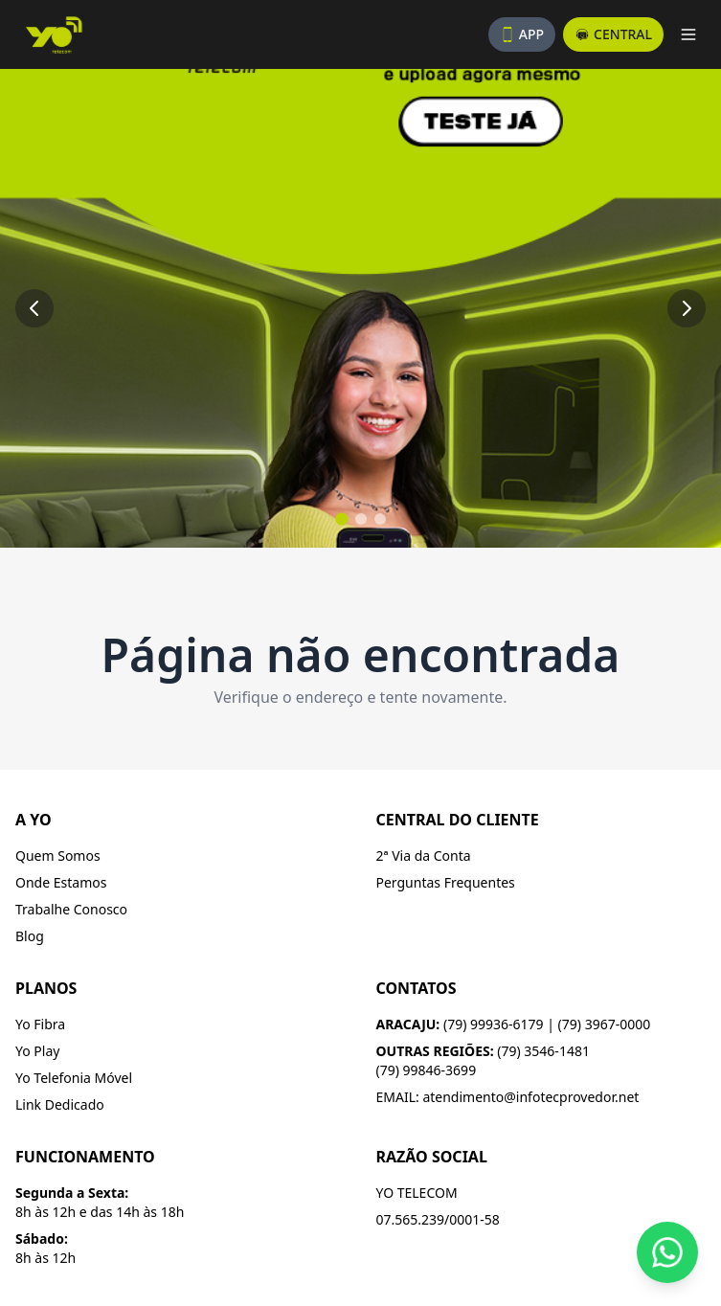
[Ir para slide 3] (380, 519)
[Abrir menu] (688, 34)
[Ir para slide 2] (361, 519)
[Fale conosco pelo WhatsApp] (667, 1252)
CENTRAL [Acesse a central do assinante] (613, 34)
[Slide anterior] (34, 308)
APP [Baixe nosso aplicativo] (522, 34)
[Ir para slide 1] (341, 518)
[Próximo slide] (686, 308)
